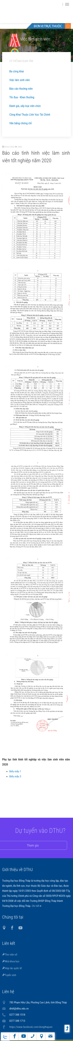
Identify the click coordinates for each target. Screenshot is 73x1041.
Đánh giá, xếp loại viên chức (25, 106)
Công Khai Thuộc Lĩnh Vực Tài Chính (29, 114)
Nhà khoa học (10, 961)
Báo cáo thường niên (21, 88)
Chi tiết (36, 906)
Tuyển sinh (9, 975)
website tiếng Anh (5, 1036)
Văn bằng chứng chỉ (20, 123)
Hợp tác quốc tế (12, 968)
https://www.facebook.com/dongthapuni (30, 1027)
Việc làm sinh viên (19, 80)
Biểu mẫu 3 (15, 777)
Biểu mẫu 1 (15, 772)
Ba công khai (16, 71)
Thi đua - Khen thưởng (21, 97)
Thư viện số (9, 954)
